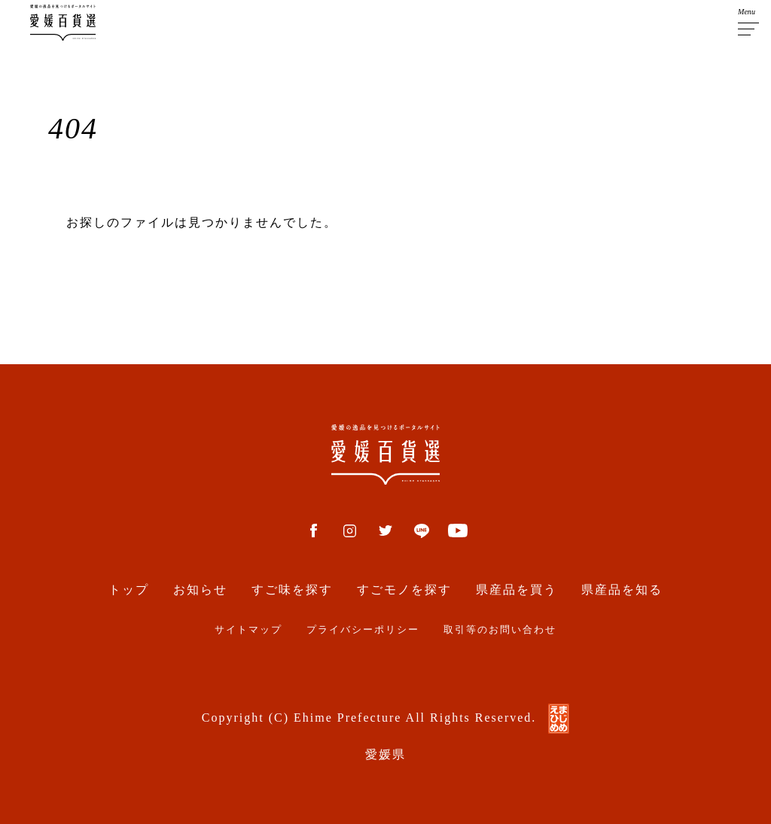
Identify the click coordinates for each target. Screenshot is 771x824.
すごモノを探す (404, 589)
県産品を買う (516, 589)
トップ (128, 589)
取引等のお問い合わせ (499, 630)
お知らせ (200, 589)
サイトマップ (248, 630)
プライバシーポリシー (362, 630)
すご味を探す (292, 589)
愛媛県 (385, 754)
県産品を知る (622, 589)
